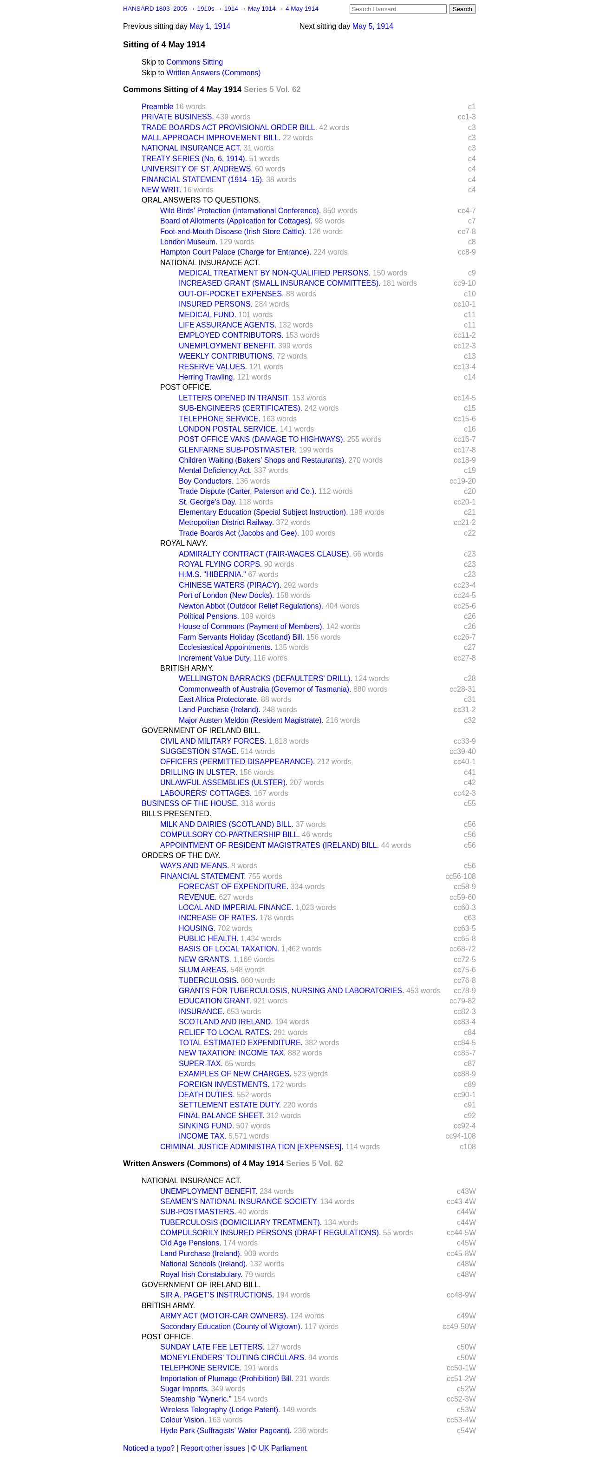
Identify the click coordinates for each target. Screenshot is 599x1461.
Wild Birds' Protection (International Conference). (240, 211)
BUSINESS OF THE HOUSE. (190, 803)
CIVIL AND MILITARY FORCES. (213, 741)
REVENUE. (198, 897)
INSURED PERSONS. (216, 304)
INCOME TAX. (203, 1136)
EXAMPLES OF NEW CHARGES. (235, 1074)
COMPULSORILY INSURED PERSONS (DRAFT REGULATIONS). (270, 1233)
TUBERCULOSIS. (209, 980)
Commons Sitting (194, 62)
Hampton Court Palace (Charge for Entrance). (235, 252)
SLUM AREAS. (203, 970)
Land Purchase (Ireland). (219, 710)
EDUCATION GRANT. (215, 1001)
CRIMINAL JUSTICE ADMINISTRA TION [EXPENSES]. (252, 1147)
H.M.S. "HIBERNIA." (212, 574)
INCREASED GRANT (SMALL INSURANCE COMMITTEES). (280, 283)
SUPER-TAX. (201, 1064)
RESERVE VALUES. (213, 367)
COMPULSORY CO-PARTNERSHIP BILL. (230, 835)
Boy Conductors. (206, 481)
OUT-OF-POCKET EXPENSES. (231, 294)
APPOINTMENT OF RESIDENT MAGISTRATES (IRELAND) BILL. (269, 845)
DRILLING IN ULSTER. (198, 772)
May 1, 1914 (209, 26)
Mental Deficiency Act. (215, 470)
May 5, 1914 (372, 26)
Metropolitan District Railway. (226, 522)
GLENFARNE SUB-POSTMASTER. (238, 450)
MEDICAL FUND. (207, 315)
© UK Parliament (278, 1448)
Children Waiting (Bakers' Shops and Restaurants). (262, 460)
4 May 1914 (302, 8)
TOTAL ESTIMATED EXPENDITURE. (241, 1043)
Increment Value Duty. (215, 658)
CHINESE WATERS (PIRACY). (230, 585)
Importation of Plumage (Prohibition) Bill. (226, 1378)
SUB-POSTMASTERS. (198, 1212)
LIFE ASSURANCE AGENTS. (228, 325)
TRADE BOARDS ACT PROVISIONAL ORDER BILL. (229, 127)
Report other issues (213, 1448)
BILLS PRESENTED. (176, 814)
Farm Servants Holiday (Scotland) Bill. (241, 637)
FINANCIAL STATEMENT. (203, 876)
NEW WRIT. (161, 190)
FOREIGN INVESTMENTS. (224, 1084)
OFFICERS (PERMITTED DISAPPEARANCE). (237, 762)
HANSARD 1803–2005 (155, 8)
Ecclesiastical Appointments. (226, 647)
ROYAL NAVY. (184, 543)
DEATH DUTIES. (207, 1095)
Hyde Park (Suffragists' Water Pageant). (226, 1431)
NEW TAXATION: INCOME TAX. (232, 1053)
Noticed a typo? (149, 1448)
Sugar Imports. (184, 1389)
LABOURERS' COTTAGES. (206, 793)
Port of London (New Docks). (226, 595)
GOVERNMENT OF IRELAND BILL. (201, 730)
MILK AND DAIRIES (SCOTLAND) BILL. (226, 824)
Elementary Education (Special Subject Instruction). (263, 512)
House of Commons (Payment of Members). (251, 626)
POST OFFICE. (186, 387)
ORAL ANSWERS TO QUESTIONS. (201, 200)
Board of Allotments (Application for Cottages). (236, 221)
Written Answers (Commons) (213, 73)
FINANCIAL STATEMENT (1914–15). (203, 179)
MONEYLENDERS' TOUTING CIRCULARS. (233, 1358)
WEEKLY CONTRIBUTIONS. (227, 356)
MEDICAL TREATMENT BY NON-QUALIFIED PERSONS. (275, 273)
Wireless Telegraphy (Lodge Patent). (220, 1410)
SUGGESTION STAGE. (199, 751)
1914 (232, 8)
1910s (206, 8)
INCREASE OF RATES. (218, 918)
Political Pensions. (209, 616)
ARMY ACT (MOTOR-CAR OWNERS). (224, 1316)
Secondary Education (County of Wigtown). (231, 1326)
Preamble (157, 107)
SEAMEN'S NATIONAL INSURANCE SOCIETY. (239, 1201)
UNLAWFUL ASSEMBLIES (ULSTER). (223, 782)
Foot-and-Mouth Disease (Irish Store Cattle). (233, 232)
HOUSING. (197, 928)
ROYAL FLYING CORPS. (220, 564)
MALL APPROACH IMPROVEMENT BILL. (211, 138)
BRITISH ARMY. (187, 668)
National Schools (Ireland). (204, 1264)
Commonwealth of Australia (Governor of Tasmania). (265, 689)
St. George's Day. (208, 502)
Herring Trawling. (207, 377)
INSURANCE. (202, 1011)
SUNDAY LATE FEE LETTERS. (212, 1347)
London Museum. (189, 242)
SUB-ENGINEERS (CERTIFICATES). (240, 408)
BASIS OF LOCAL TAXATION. (229, 949)
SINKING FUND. (206, 1126)
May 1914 (262, 8)
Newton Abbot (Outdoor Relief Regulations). (251, 606)
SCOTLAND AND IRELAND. (226, 1022)
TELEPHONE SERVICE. (219, 419)
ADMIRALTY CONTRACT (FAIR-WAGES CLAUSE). (265, 554)
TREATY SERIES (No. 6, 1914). (194, 159)
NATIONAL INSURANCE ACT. (191, 148)
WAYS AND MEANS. (194, 866)
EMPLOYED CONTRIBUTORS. (231, 335)
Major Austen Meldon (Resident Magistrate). (251, 720)
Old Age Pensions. (190, 1243)
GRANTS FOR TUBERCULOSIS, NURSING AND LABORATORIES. (291, 991)
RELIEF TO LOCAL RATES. (225, 1032)
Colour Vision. (183, 1420)
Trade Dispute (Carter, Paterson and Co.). (247, 491)
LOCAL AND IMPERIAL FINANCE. (236, 907)
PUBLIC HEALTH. (209, 939)
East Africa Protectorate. (219, 699)
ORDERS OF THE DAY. (181, 855)
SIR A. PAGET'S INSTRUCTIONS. (217, 1295)
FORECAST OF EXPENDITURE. (233, 887)
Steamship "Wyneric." (195, 1399)
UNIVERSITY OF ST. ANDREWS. (197, 169)
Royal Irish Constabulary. (201, 1274)
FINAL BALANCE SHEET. (221, 1116)
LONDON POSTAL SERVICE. (228, 429)
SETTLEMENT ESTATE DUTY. (230, 1105)
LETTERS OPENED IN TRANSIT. (234, 398)
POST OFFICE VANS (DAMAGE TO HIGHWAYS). (262, 439)
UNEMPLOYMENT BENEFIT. (227, 346)
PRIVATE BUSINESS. (178, 117)
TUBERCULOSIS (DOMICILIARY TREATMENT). (241, 1222)
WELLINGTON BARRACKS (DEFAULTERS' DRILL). (265, 678)
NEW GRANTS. (205, 959)
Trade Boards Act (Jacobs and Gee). (239, 533)
